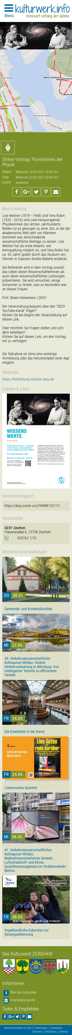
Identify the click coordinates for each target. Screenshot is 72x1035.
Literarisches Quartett (21, 788)
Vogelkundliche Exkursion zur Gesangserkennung (27, 932)
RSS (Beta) (50, 1031)
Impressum (56, 1028)
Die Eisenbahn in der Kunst (25, 731)
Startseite (37, 1031)
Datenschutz (41, 1028)
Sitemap (64, 1031)
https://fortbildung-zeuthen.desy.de (28, 379)
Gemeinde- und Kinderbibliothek (28, 609)
